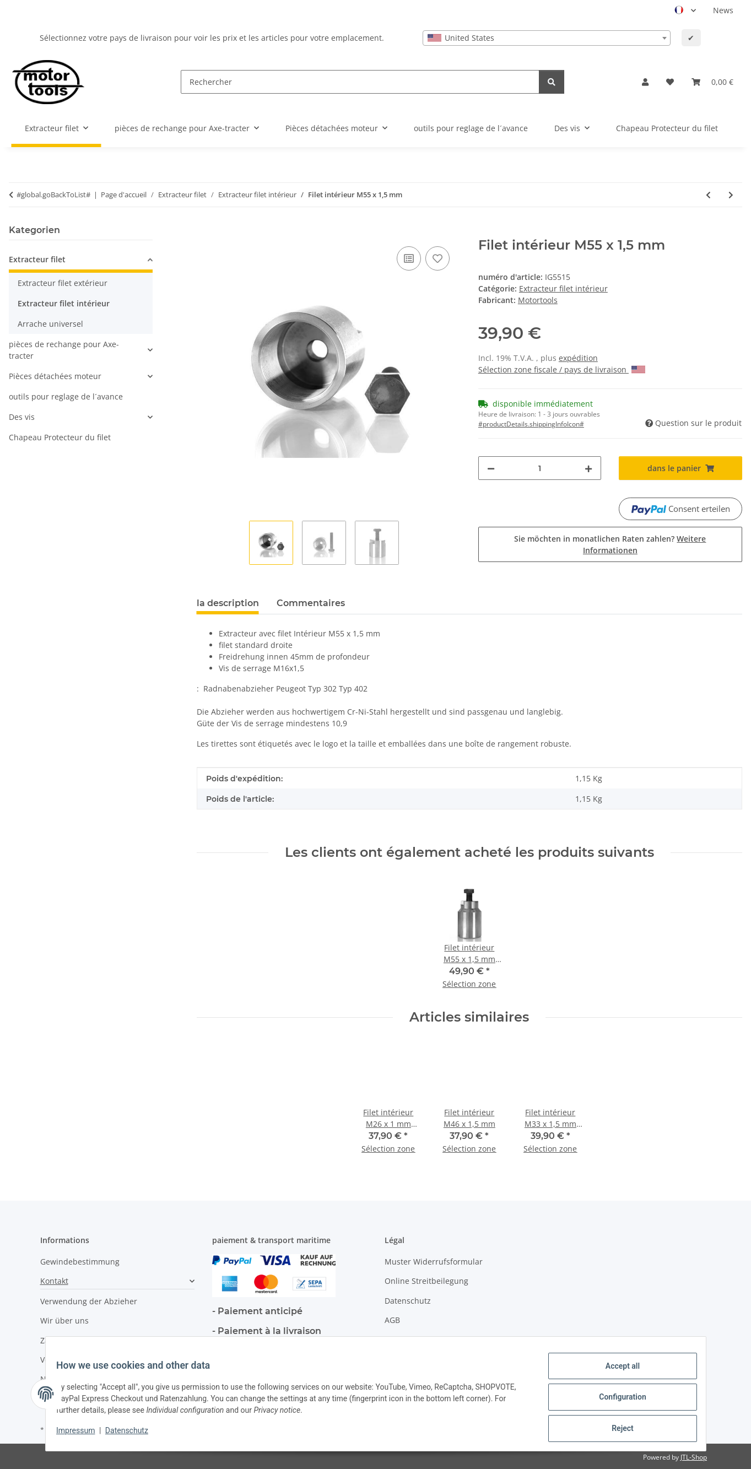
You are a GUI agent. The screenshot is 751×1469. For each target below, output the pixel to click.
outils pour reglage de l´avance (66, 396)
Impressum (82, 1434)
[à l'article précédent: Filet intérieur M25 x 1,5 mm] (708, 195)
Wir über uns (64, 1320)
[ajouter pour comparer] (409, 258)
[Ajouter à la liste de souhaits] (437, 258)
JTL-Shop (693, 1457)
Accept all (615, 1372)
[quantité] (540, 468)
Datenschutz (133, 1434)
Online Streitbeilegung (426, 1281)
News (723, 10)
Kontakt (54, 1281)
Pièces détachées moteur (55, 376)
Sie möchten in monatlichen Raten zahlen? (610, 544)
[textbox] (546, 38)
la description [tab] (228, 603)
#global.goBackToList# (53, 194)
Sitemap (400, 1340)
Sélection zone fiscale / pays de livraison (561, 369)
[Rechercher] (360, 82)
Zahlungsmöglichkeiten (83, 1340)
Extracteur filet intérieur (563, 288)
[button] (645, 82)
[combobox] (547, 38)
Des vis (22, 417)
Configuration (615, 1401)
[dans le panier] (205, 231)
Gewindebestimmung (80, 1261)
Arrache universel (50, 323)
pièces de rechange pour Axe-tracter (64, 350)
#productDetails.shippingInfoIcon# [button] (531, 424)
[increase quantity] (588, 468)
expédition (578, 358)
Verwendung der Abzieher (88, 1301)
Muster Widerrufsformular (434, 1261)
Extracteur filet (37, 259)
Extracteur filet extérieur (62, 283)
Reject (616, 1429)
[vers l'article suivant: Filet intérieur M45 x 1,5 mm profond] (731, 195)
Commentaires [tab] (311, 603)
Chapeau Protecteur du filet (60, 437)
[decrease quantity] (491, 468)
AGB (392, 1320)
